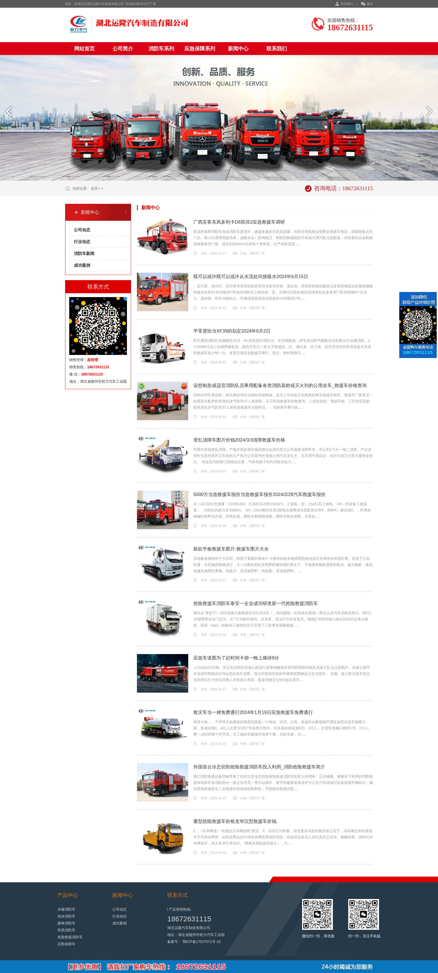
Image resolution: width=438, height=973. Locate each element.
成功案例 (82, 265)
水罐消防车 (66, 909)
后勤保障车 (66, 944)
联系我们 (347, 4)
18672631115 (189, 919)
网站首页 (84, 48)
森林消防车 (66, 923)
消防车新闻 (84, 253)
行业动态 (82, 242)
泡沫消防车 (66, 916)
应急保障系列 (199, 48)
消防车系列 (161, 48)
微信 (367, 4)
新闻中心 (238, 48)
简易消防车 (66, 930)
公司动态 (82, 230)
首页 (94, 188)
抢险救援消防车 (70, 937)
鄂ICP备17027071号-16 (202, 942)
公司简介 (123, 48)
